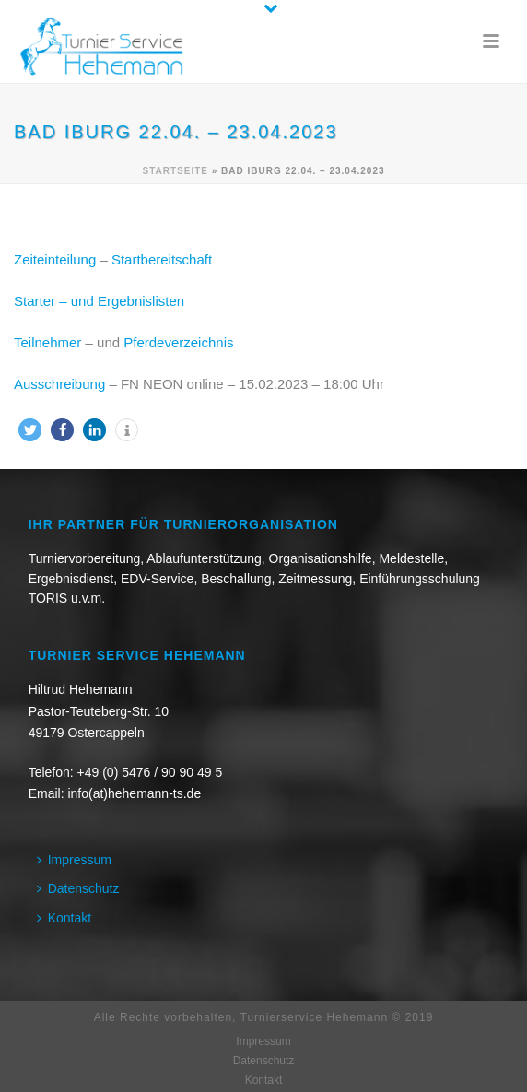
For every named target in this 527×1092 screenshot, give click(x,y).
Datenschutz (78, 888)
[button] (29, 429)
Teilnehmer (47, 342)
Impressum (74, 859)
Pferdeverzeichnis (178, 342)
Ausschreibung (59, 384)
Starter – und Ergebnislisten (99, 301)
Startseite (174, 171)
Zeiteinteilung (55, 259)
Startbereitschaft (161, 259)
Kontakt (64, 917)
